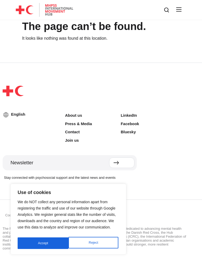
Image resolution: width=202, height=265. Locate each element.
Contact (72, 132)
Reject (42, 243)
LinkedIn (129, 115)
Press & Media (78, 123)
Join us (72, 140)
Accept (94, 243)
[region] (68, 220)
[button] (178, 10)
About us (73, 115)
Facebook (130, 123)
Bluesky (128, 132)
